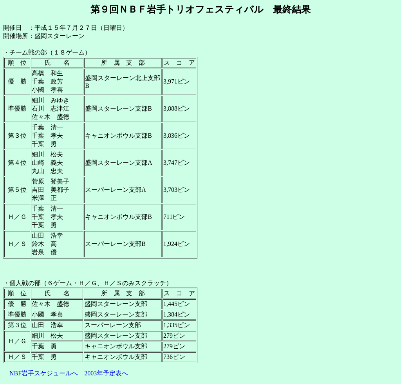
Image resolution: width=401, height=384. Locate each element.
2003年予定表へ (106, 373)
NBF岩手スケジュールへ (43, 373)
